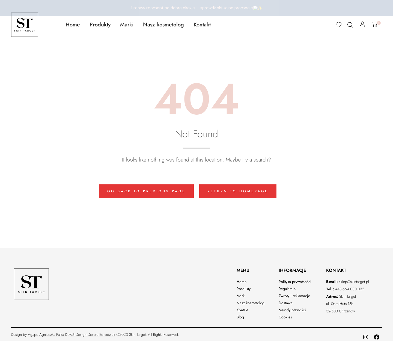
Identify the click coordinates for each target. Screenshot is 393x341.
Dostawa (286, 301)
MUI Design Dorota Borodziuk (92, 333)
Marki (126, 23)
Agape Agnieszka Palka (46, 333)
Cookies (285, 315)
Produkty (100, 23)
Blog (240, 315)
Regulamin (287, 287)
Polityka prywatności (295, 280)
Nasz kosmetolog (163, 23)
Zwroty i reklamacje (294, 294)
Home (73, 23)
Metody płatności (292, 308)
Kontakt (202, 23)
